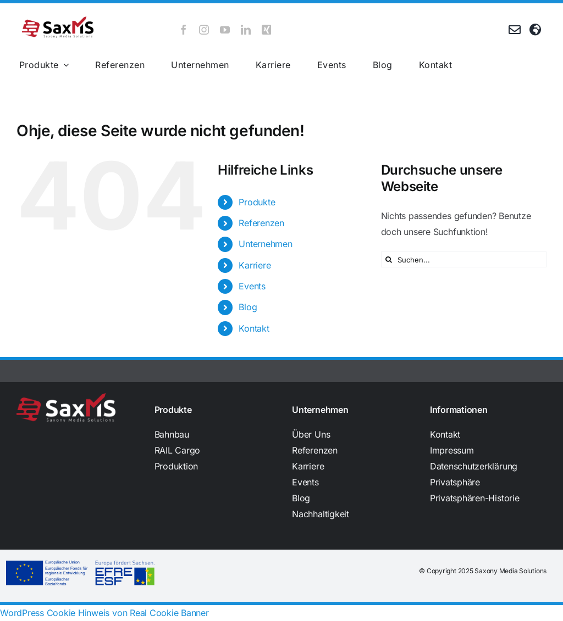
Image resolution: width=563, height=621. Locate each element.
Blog (248, 306)
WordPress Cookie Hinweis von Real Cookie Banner (104, 612)
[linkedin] (246, 30)
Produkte (257, 202)
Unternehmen (265, 243)
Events (252, 286)
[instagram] (204, 30)
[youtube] (225, 30)
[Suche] (389, 259)
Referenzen (261, 222)
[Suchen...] (464, 259)
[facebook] (184, 30)
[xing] (267, 30)
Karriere (255, 265)
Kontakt (254, 328)
